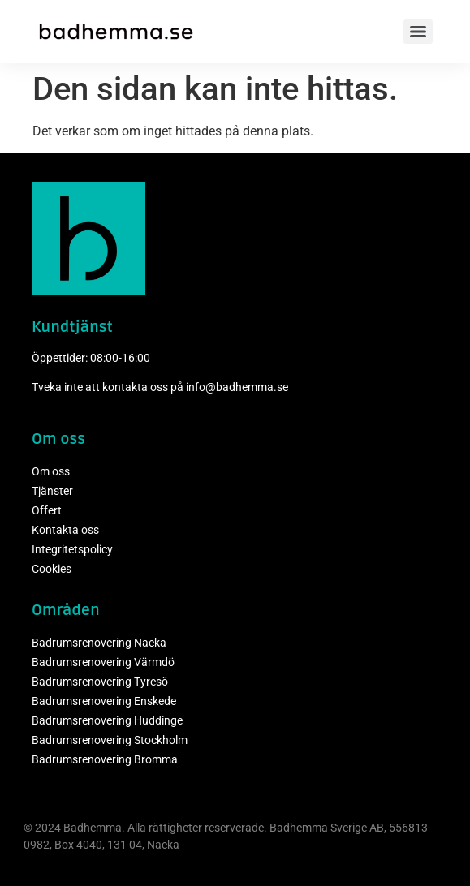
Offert (47, 510)
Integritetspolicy (72, 549)
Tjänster (52, 490)
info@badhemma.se (237, 387)
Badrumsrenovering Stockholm (110, 739)
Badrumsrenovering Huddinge (107, 720)
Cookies (51, 568)
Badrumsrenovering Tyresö (100, 681)
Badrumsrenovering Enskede (104, 701)
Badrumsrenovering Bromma (105, 759)
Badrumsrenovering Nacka (99, 642)
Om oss (51, 471)
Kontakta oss (65, 529)
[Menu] (418, 31)
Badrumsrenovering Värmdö (103, 662)
